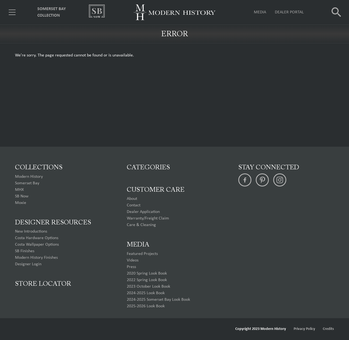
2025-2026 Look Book (146, 306)
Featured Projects (142, 254)
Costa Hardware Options (36, 238)
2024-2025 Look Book (146, 293)
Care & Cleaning (141, 225)
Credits (328, 329)
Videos (133, 260)
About (132, 199)
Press (131, 267)
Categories (148, 167)
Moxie (20, 203)
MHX (19, 190)
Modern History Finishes (36, 257)
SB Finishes (24, 251)
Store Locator (43, 284)
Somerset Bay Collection (51, 12)
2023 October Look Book (148, 286)
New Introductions (31, 231)
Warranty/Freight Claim (148, 218)
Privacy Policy (304, 329)
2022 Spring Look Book (147, 280)
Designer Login (28, 264)
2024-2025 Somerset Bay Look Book (158, 299)
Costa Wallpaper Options (37, 244)
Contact (133, 205)
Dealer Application (143, 212)
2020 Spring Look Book (147, 273)
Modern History (29, 176)
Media (260, 12)
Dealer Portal (289, 12)
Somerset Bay (27, 183)
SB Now (21, 196)
